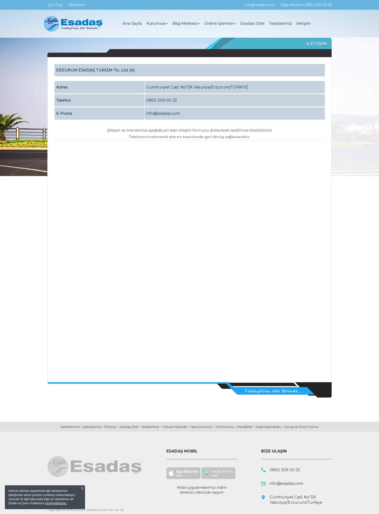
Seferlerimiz (70, 427)
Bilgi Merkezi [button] (186, 23)
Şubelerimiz (92, 427)
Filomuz (110, 427)
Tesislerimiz (280, 23)
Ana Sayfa (133, 23)
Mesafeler (245, 427)
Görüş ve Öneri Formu (301, 427)
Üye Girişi (55, 5)
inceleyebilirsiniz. (56, 503)
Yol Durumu (224, 427)
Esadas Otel (252, 23)
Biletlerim (77, 5)
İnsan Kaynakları (269, 427)
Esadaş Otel (129, 427)
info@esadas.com (259, 5)
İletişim (303, 23)
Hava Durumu (201, 427)
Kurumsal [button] (157, 23)
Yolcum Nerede (174, 427)
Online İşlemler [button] (220, 23)
